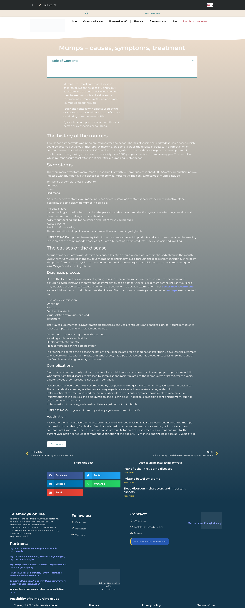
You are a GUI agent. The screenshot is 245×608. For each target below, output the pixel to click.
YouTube (80, 535)
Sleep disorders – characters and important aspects (155, 490)
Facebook (80, 522)
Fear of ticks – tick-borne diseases (148, 468)
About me (138, 21)
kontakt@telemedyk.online (148, 527)
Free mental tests (158, 21)
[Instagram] (73, 528)
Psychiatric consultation (195, 21)
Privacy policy (151, 605)
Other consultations (93, 21)
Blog (174, 21)
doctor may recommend (178, 286)
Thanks (94, 605)
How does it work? (118, 21)
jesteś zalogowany (152, 13)
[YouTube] (73, 534)
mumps (172, 290)
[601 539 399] (131, 520)
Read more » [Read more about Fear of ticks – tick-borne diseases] (129, 472)
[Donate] (131, 533)
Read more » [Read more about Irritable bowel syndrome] (129, 482)
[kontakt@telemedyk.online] (131, 526)
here (12, 592)
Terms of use (206, 605)
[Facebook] (73, 522)
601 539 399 (140, 520)
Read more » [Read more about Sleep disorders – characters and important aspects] (129, 496)
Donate (138, 533)
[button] (193, 60)
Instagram (81, 528)
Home (74, 21)
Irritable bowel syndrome (142, 478)
